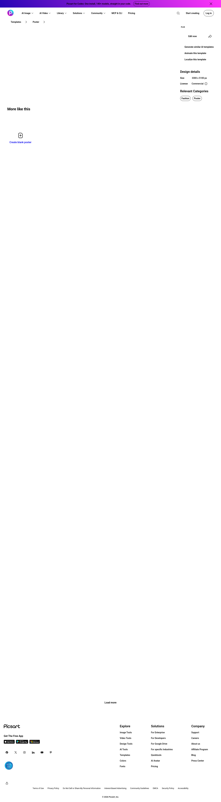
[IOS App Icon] (9, 742)
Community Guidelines (139, 788)
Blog (193, 755)
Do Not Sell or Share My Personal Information (82, 788)
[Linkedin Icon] (33, 752)
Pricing (154, 766)
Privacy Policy (53, 788)
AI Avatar (155, 760)
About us (195, 744)
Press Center (197, 760)
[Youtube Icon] (42, 752)
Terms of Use (38, 788)
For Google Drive (159, 744)
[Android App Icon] (22, 742)
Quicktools (156, 755)
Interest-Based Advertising (115, 788)
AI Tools (124, 749)
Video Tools (125, 738)
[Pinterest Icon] (51, 752)
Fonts (122, 766)
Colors (123, 760)
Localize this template (195, 59)
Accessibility (183, 788)
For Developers (158, 738)
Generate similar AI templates (199, 47)
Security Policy (168, 788)
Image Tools (126, 732)
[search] (178, 13)
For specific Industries (162, 749)
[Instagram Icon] (24, 752)
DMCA (155, 788)
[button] (28, 13)
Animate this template (195, 53)
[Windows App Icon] (34, 742)
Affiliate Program (199, 749)
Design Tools (126, 744)
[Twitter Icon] (16, 752)
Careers (195, 738)
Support (195, 732)
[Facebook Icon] (7, 752)
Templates (125, 755)
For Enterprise (158, 732)
